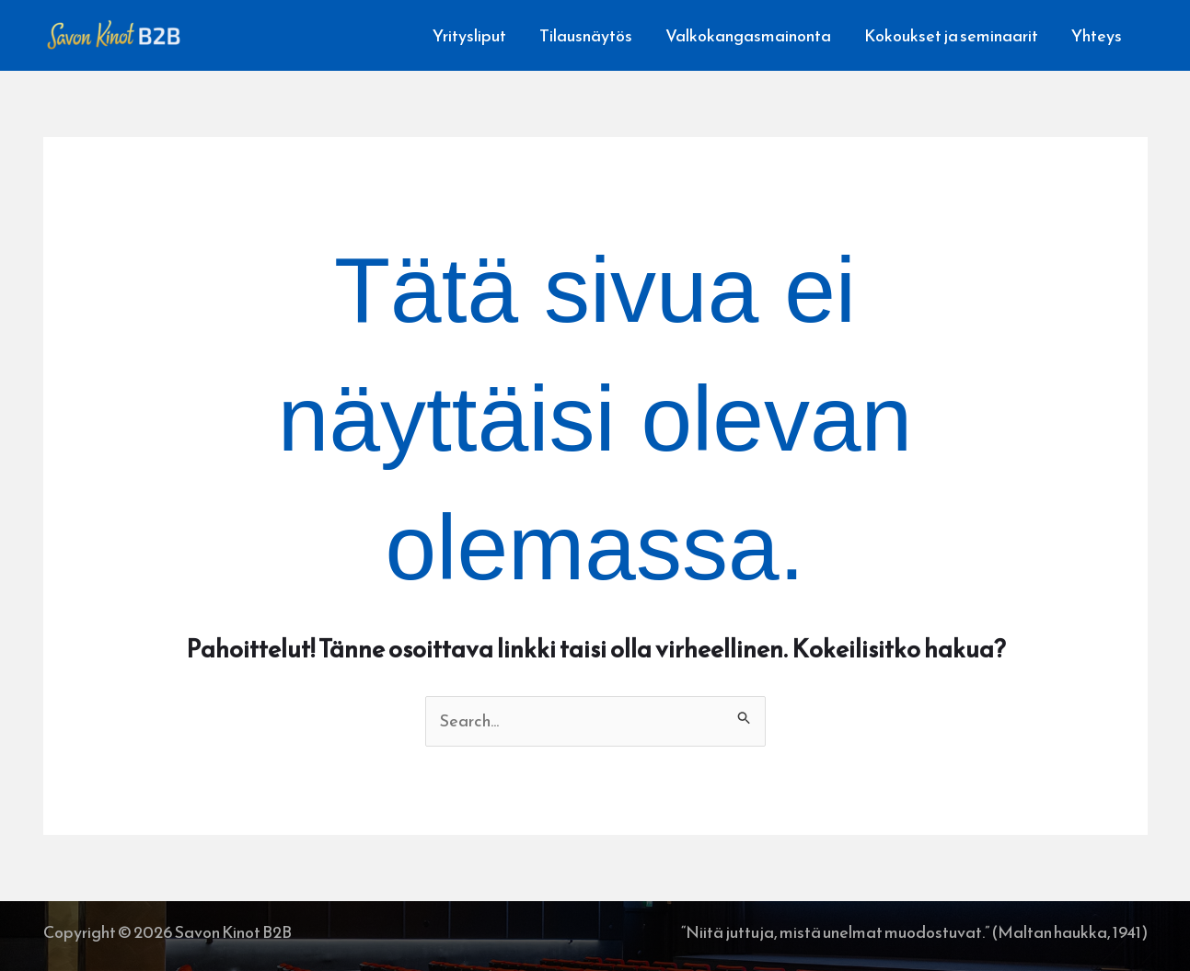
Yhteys (1096, 35)
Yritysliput (469, 35)
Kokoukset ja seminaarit (951, 35)
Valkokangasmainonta (748, 35)
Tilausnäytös (585, 35)
